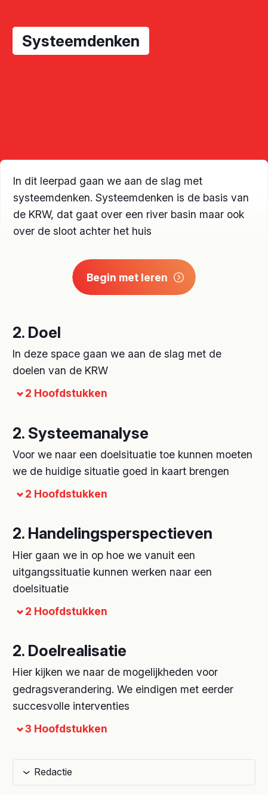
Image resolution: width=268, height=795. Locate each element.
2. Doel (37, 332)
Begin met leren (136, 277)
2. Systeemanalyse (81, 433)
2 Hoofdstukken (60, 393)
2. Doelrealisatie (70, 650)
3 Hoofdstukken (60, 728)
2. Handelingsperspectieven (112, 533)
